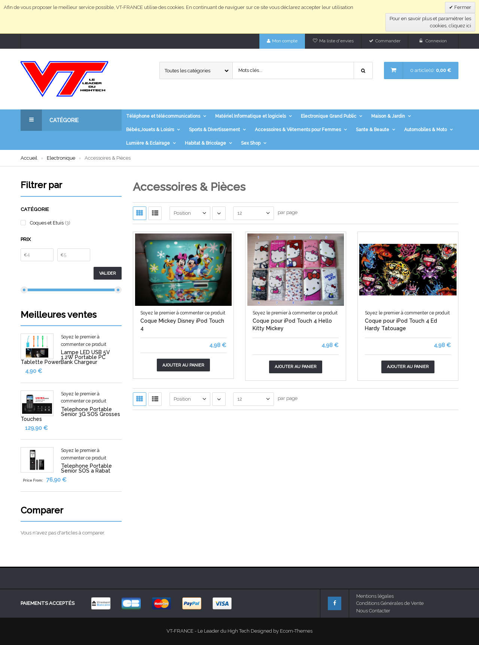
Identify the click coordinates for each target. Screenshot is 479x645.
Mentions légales (375, 596)
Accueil (29, 158)
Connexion (436, 40)
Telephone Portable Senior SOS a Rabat (86, 468)
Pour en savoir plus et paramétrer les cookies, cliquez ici (430, 22)
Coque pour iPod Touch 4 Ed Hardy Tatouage (401, 324)
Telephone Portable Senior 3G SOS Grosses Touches (70, 414)
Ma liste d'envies (336, 40)
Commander (387, 40)
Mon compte (285, 40)
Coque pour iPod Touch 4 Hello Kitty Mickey (292, 324)
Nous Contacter (373, 611)
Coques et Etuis (47, 223)
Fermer (462, 7)
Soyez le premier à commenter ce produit (182, 313)
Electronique (61, 158)
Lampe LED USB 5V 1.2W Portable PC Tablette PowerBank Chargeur (65, 357)
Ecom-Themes (296, 631)
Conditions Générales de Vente (390, 603)
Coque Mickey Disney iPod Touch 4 (182, 324)
